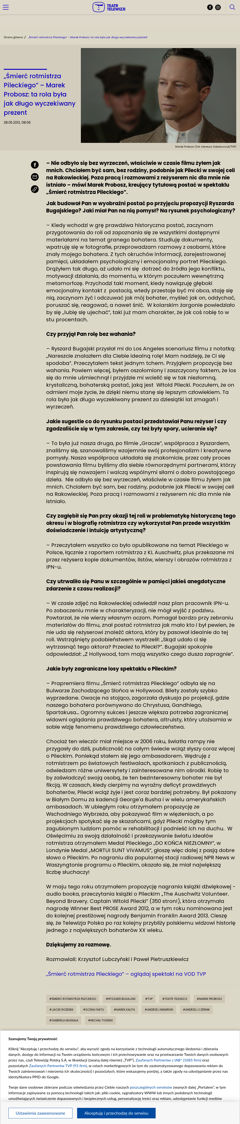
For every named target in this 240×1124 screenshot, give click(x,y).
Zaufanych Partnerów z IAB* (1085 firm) (168, 1060)
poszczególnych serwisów (151, 1087)
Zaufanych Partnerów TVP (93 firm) (58, 1065)
